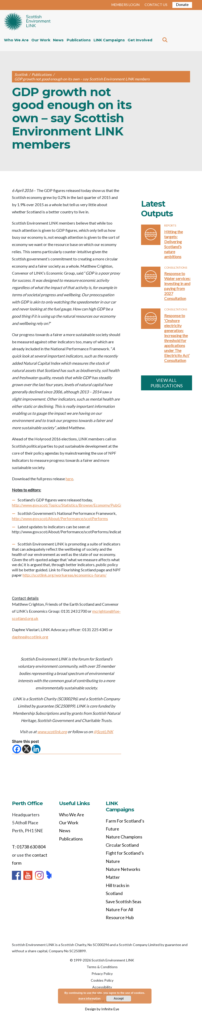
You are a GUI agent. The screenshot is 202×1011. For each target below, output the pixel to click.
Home (27, 21)
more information (89, 998)
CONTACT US (156, 4)
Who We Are (16, 40)
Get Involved (140, 40)
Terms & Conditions (102, 967)
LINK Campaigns (109, 40)
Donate (182, 4)
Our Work (40, 40)
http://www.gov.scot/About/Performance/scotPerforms (60, 518)
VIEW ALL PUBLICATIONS (167, 382)
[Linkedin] (36, 749)
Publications (79, 40)
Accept (119, 998)
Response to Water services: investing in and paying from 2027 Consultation (177, 286)
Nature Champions (124, 836)
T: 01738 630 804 (29, 846)
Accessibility (102, 987)
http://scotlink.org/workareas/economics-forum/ (64, 575)
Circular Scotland (122, 845)
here (69, 478)
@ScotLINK (103, 731)
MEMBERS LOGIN (125, 4)
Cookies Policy (102, 980)
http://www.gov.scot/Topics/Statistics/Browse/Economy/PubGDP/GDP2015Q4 (81, 505)
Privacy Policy (102, 973)
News (58, 40)
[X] (26, 749)
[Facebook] (16, 749)
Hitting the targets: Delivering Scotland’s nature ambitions (173, 244)
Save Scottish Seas (123, 901)
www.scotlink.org (52, 731)
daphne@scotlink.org (30, 636)
